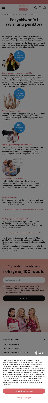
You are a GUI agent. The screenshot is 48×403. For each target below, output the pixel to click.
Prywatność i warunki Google (33, 372)
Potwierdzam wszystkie (24, 391)
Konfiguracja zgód (24, 398)
